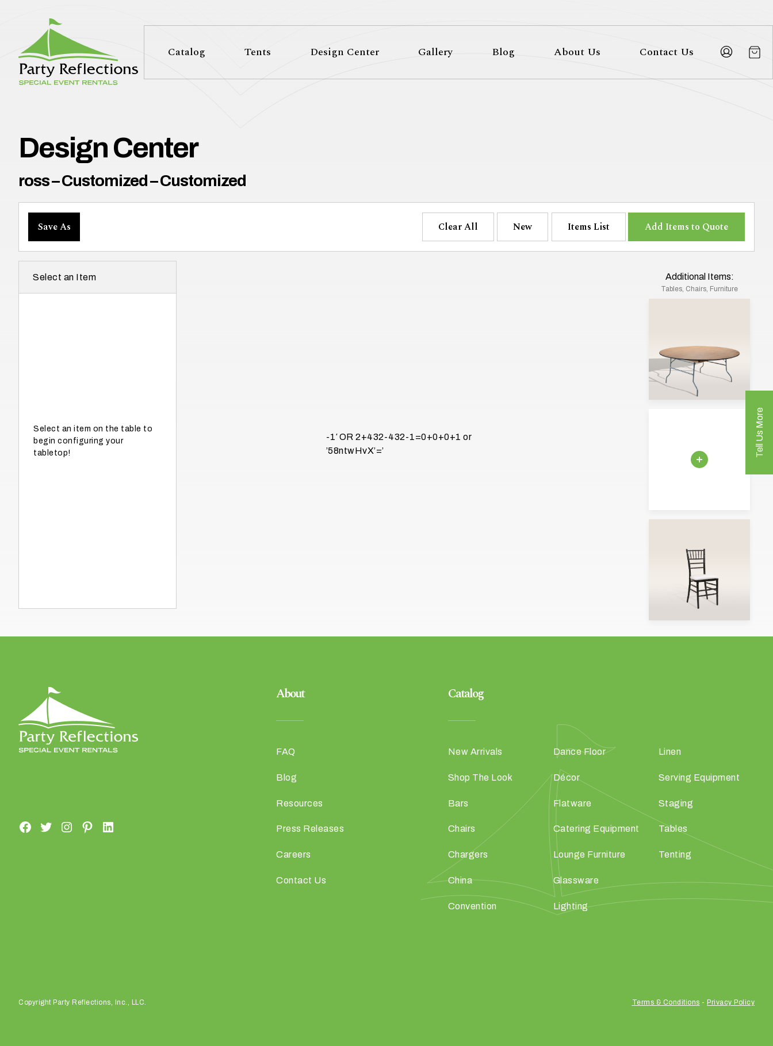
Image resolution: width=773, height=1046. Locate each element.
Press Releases (310, 828)
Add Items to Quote (686, 227)
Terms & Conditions (666, 1002)
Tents (257, 52)
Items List (589, 227)
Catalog (186, 52)
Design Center (344, 52)
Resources (299, 803)
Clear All (458, 227)
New (522, 227)
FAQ (286, 751)
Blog (503, 52)
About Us (577, 52)
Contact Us (667, 52)
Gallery (435, 52)
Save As (54, 227)
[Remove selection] (699, 459)
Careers (293, 854)
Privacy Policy (731, 1002)
